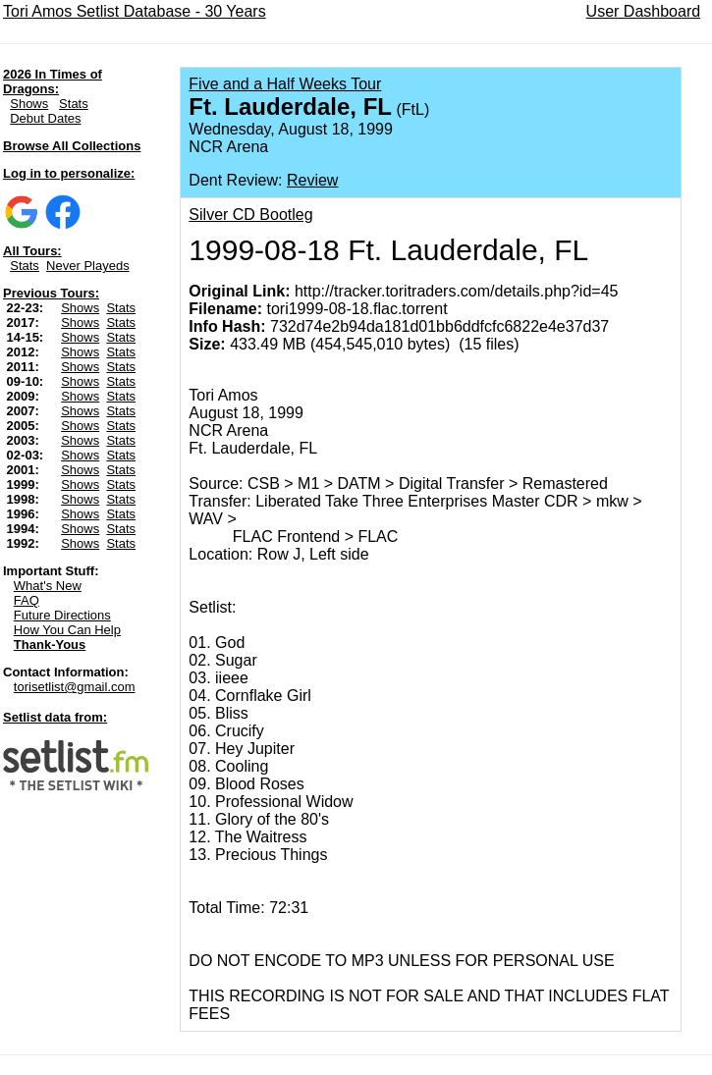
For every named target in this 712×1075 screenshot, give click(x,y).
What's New (48, 585)
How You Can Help (67, 629)
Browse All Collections (71, 145)
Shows (29, 103)
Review (312, 180)
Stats (73, 103)
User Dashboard (643, 11)
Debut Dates (45, 118)
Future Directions (62, 615)
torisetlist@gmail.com (75, 686)
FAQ (26, 600)
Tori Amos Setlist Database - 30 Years (134, 11)
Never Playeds (88, 265)
